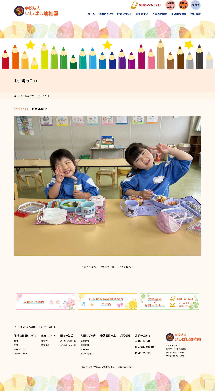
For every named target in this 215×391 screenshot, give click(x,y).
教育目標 (45, 345)
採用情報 (196, 14)
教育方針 (45, 340)
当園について (106, 14)
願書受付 (85, 345)
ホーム (91, 14)
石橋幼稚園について (25, 335)
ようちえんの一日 (68, 340)
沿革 (16, 345)
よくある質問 (86, 353)
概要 (16, 340)
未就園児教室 (179, 14)
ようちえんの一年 (68, 345)
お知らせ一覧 (107, 266)
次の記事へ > (127, 266)
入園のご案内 (160, 14)
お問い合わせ (142, 341)
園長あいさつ (20, 349)
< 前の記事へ (88, 266)
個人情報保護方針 (145, 347)
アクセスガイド (20, 353)
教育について (124, 14)
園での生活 (142, 14)
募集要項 (85, 340)
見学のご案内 (142, 335)
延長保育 (85, 349)
